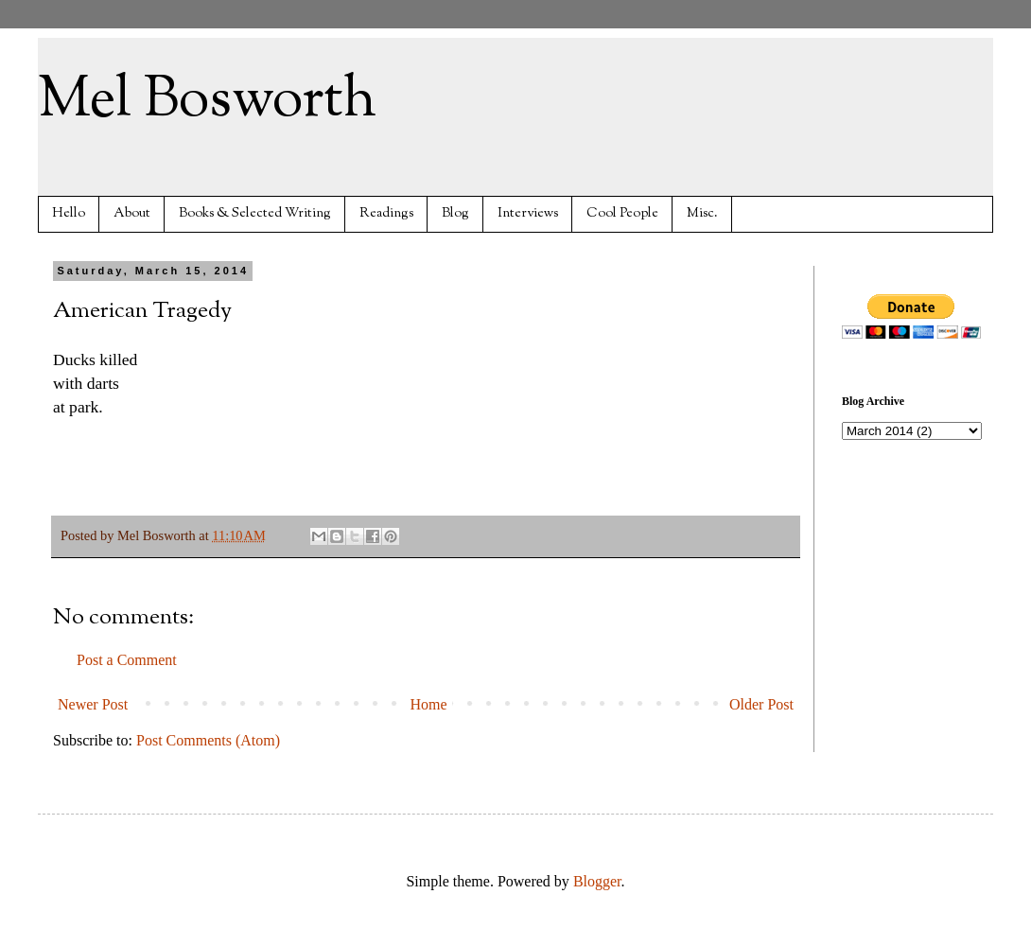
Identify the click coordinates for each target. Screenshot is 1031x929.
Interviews (528, 213)
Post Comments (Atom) (208, 740)
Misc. (702, 213)
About (132, 213)
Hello (68, 213)
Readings (386, 213)
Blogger (597, 881)
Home (429, 704)
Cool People (622, 213)
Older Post (761, 704)
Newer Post (93, 704)
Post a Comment (127, 660)
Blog (455, 213)
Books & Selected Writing (255, 213)
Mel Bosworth (207, 100)
